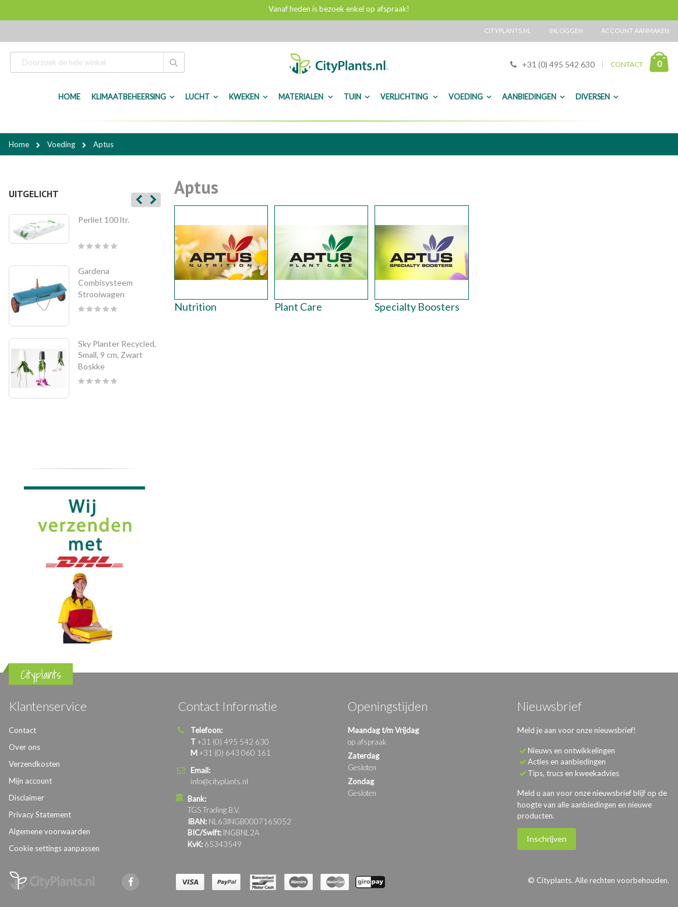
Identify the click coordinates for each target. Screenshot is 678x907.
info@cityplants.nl (219, 781)
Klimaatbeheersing (128, 97)
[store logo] (339, 64)
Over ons (24, 747)
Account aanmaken (635, 30)
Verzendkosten (34, 764)
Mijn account (30, 780)
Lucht (197, 97)
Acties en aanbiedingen (567, 761)
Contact (22, 730)
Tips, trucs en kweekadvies (573, 773)
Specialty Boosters (417, 306)
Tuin (352, 97)
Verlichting (404, 97)
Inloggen (566, 30)
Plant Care (298, 306)
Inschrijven (547, 839)
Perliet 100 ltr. (103, 220)
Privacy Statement (40, 814)
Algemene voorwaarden (49, 831)
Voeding (466, 97)
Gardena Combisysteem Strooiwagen (105, 282)
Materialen (301, 97)
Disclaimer (26, 797)
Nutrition (195, 306)
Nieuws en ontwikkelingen (571, 750)
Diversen (592, 97)
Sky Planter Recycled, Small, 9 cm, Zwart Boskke (117, 355)
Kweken (244, 97)
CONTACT (626, 64)
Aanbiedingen (529, 97)
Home (20, 144)
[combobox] (97, 62)
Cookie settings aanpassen (54, 848)
